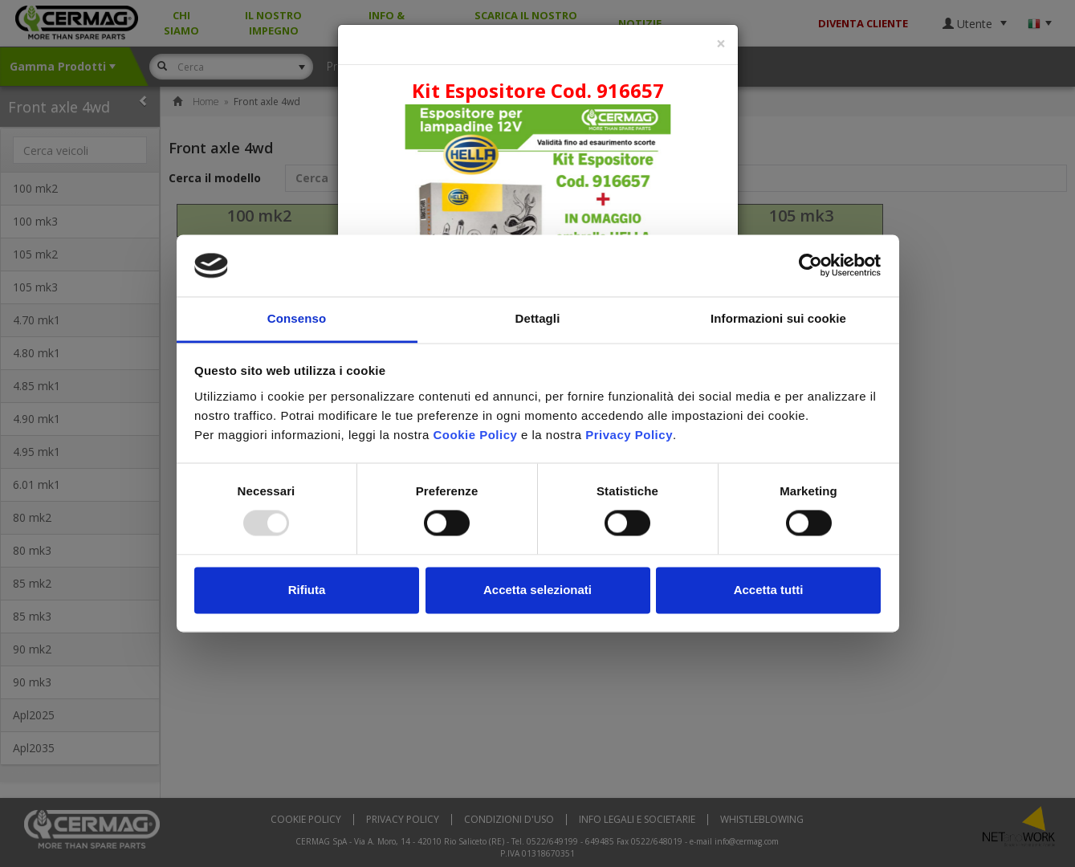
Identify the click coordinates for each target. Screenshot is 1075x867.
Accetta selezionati (537, 589)
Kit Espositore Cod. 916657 (538, 90)
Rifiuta (307, 589)
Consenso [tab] (296, 318)
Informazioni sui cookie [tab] (778, 318)
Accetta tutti (769, 589)
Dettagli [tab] (537, 318)
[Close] (721, 43)
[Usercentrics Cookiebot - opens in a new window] (810, 266)
